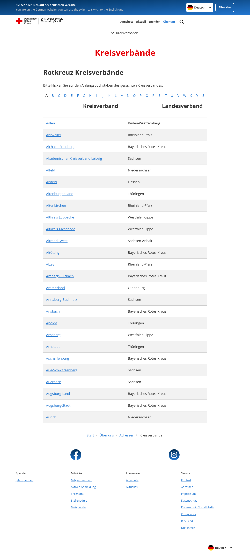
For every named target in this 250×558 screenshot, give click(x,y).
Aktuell (141, 22)
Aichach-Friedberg (60, 146)
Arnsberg (53, 335)
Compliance (188, 514)
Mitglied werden (81, 480)
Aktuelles (132, 487)
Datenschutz (189, 500)
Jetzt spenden (24, 480)
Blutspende (78, 507)
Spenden (154, 22)
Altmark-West (57, 240)
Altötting (53, 252)
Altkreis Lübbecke (60, 217)
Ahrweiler (53, 135)
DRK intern (188, 528)
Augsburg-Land (58, 393)
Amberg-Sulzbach (60, 276)
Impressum (188, 494)
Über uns (169, 22)
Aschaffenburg (57, 358)
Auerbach (53, 382)
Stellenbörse (79, 500)
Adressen (187, 487)
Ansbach (53, 311)
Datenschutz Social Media (197, 507)
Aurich (51, 417)
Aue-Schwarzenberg (61, 370)
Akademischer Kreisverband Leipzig (74, 158)
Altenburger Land (59, 193)
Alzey (50, 264)
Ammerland (55, 287)
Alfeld (50, 170)
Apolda (51, 323)
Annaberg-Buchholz (61, 299)
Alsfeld (51, 182)
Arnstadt (53, 346)
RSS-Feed (187, 521)
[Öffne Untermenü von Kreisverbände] (125, 33)
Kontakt (186, 480)
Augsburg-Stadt (58, 405)
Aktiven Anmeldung (83, 487)
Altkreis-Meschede (60, 229)
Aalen (50, 123)
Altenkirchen (56, 205)
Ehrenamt (77, 494)
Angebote (126, 22)
